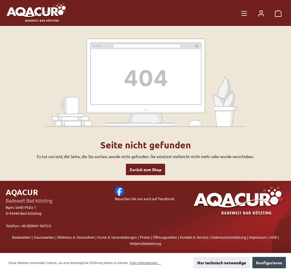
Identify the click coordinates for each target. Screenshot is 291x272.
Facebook (166, 198)
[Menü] (244, 13)
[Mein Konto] (261, 13)
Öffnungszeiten (165, 238)
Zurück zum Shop (145, 169)
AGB (273, 238)
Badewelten (21, 238)
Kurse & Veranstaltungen (117, 238)
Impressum (258, 238)
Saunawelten (44, 238)
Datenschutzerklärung (228, 238)
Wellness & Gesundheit (76, 238)
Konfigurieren (269, 262)
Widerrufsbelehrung (145, 244)
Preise (145, 238)
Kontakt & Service (194, 238)
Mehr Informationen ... (145, 262)
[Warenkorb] (278, 13)
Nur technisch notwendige (221, 262)
